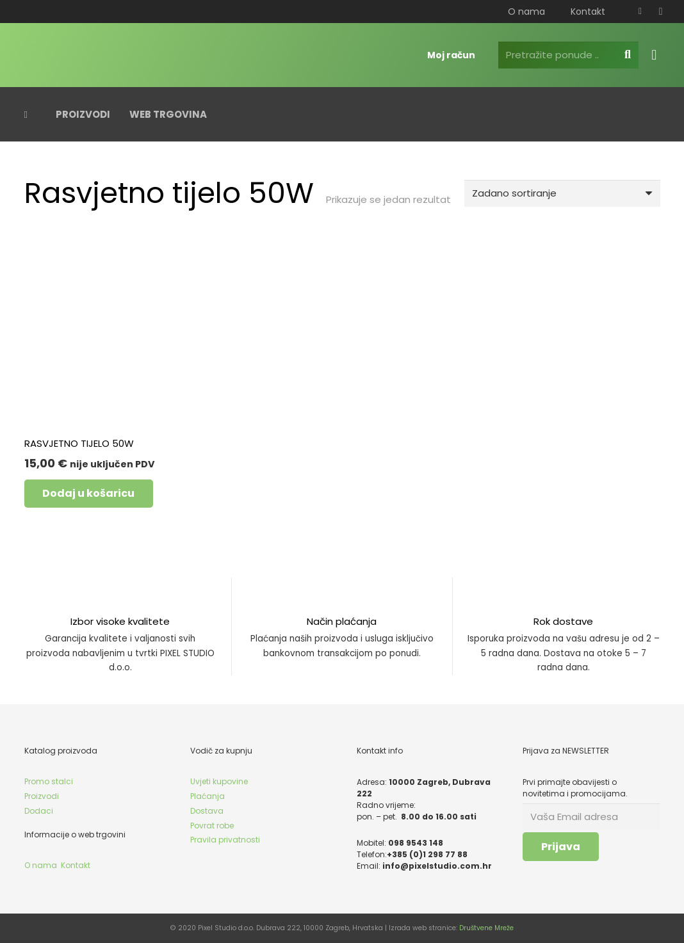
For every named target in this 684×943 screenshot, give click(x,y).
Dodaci (38, 810)
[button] (89, 494)
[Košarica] (654, 55)
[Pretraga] (627, 55)
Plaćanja (207, 796)
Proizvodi (41, 796)
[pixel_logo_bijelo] (104, 55)
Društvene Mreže (486, 928)
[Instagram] (661, 11)
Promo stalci (48, 781)
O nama (40, 865)
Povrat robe (212, 825)
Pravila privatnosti (225, 839)
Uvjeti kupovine (219, 781)
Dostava (207, 810)
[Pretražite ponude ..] (568, 55)
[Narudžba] (562, 193)
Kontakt (75, 865)
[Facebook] (640, 11)
